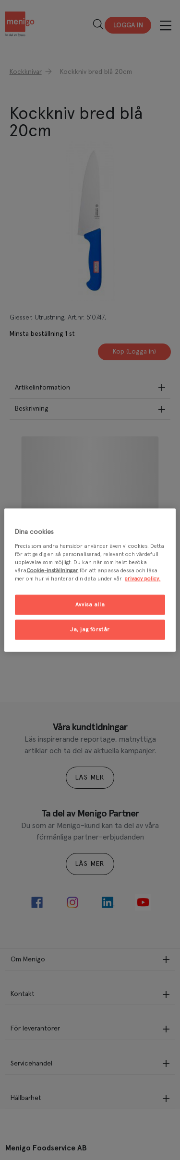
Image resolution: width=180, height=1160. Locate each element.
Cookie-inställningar (52, 570)
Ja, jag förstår (90, 629)
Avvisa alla (90, 604)
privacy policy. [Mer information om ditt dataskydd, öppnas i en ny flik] (142, 578)
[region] (89, 580)
